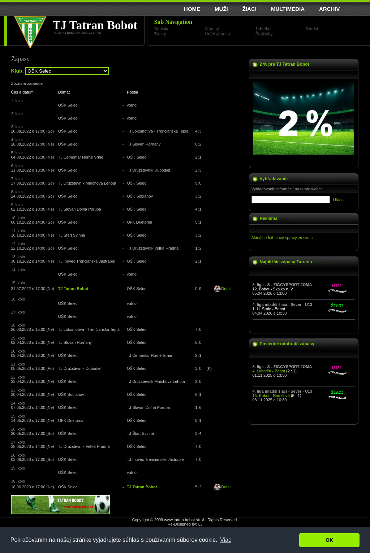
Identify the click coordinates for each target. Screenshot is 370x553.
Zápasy (212, 28)
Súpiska (162, 28)
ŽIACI (249, 9)
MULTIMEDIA (288, 9)
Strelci (312, 28)
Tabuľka (263, 28)
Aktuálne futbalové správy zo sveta (282, 238)
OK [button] (330, 540)
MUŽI (221, 9)
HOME (192, 9)
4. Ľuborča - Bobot (269, 371)
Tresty (160, 33)
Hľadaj (339, 200)
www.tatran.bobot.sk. (182, 520)
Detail (226, 288)
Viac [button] (225, 540)
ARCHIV (329, 9)
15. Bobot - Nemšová (271, 395)
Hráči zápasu (217, 33)
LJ (200, 524)
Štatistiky (264, 33)
